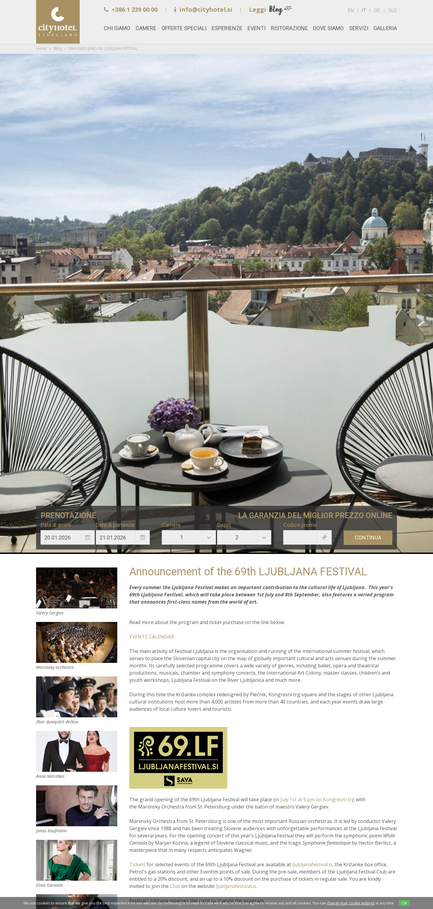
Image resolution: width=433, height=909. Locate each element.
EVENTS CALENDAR (151, 636)
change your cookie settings (350, 903)
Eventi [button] (256, 28)
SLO (392, 10)
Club (175, 886)
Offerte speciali (183, 28)
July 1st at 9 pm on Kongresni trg (317, 799)
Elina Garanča (77, 860)
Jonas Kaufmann (77, 806)
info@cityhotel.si (203, 9)
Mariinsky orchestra (77, 642)
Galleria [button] (385, 28)
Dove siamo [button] (328, 28)
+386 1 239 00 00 (131, 9)
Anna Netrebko (77, 751)
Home (58, 22)
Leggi (257, 9)
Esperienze (227, 28)
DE (377, 10)
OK (404, 903)
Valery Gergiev (77, 588)
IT (364, 10)
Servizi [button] (358, 28)
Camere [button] (146, 28)
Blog (58, 48)
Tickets (138, 864)
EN (351, 10)
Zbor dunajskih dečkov (77, 697)
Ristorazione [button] (289, 28)
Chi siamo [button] (117, 28)
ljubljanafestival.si (312, 864)
